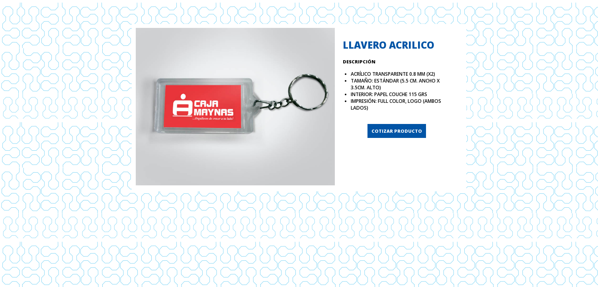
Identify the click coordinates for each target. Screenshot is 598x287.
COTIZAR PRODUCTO (396, 131)
